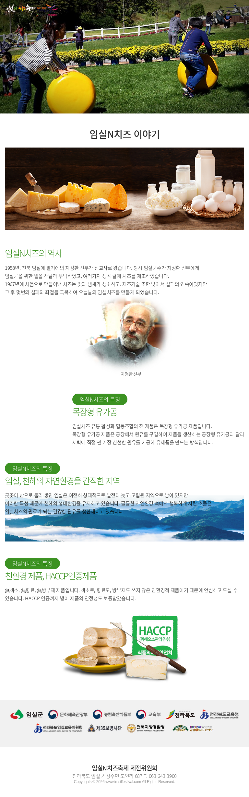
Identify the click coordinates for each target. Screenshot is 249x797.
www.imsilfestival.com (123, 781)
